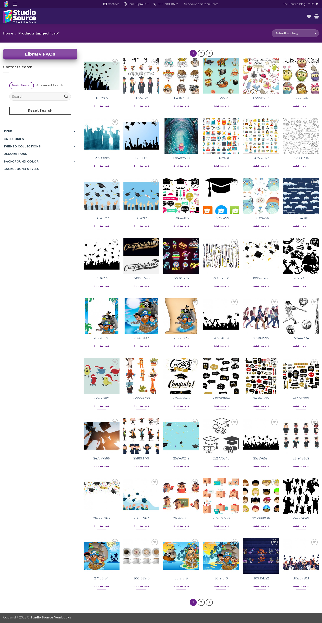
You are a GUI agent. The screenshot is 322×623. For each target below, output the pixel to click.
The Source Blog (294, 4)
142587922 (261, 158)
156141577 (101, 218)
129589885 (101, 158)
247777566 (102, 458)
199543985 (261, 278)
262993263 (101, 518)
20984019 (221, 338)
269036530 (221, 518)
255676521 (261, 458)
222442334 (301, 338)
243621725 (261, 398)
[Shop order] (295, 33)
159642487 (181, 218)
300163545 (141, 578)
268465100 (181, 518)
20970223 (181, 338)
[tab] (21, 85)
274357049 (301, 518)
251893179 (141, 458)
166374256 (261, 218)
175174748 (301, 218)
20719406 (301, 278)
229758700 (141, 398)
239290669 (221, 398)
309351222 (261, 578)
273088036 (261, 518)
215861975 (261, 338)
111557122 (141, 98)
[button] (14, 4)
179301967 (181, 278)
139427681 (221, 158)
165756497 (221, 218)
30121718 (181, 578)
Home (8, 33)
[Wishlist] (309, 16)
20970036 (101, 338)
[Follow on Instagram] (313, 4)
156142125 (141, 218)
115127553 (221, 98)
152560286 (301, 158)
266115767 (141, 518)
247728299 (301, 398)
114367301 (181, 98)
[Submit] (66, 97)
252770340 (221, 458)
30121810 (221, 578)
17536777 (102, 278)
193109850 (221, 278)
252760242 (181, 458)
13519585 (141, 158)
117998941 (301, 98)
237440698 (181, 398)
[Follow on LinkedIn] (317, 4)
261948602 (301, 458)
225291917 (101, 398)
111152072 (101, 98)
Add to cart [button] (101, 106)
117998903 (261, 98)
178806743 (141, 278)
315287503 (301, 578)
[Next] (209, 53)
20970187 (141, 338)
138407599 (181, 158)
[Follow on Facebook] (309, 4)
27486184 (101, 578)
